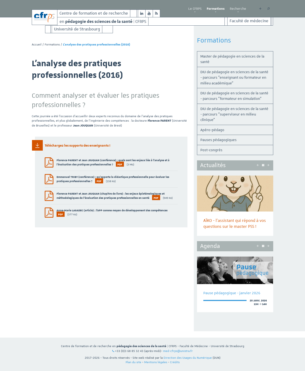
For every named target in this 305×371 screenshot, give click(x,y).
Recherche (238, 9)
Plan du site (133, 362)
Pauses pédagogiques (218, 139)
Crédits (175, 362)
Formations (216, 9)
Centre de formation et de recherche (94, 13)
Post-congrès (211, 150)
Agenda (210, 246)
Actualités (213, 165)
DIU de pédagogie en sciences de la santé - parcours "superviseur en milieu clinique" (234, 114)
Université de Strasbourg (77, 29)
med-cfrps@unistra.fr (178, 351)
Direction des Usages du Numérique (188, 358)
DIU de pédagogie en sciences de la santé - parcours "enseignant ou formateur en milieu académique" (234, 77)
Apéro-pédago (212, 130)
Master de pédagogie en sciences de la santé (232, 59)
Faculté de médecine (249, 21)
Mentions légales (155, 362)
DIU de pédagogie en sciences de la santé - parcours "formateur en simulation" (234, 96)
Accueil (37, 44)
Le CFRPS (194, 9)
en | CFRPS (103, 21)
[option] (235, 206)
